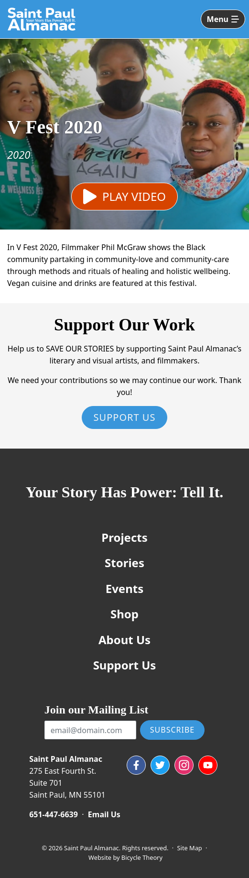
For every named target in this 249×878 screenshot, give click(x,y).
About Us (124, 640)
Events (125, 588)
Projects (124, 537)
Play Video (134, 196)
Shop (124, 614)
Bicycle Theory (141, 857)
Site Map (189, 848)
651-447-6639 (53, 814)
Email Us (104, 814)
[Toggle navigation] (223, 19)
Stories (124, 563)
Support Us (125, 417)
